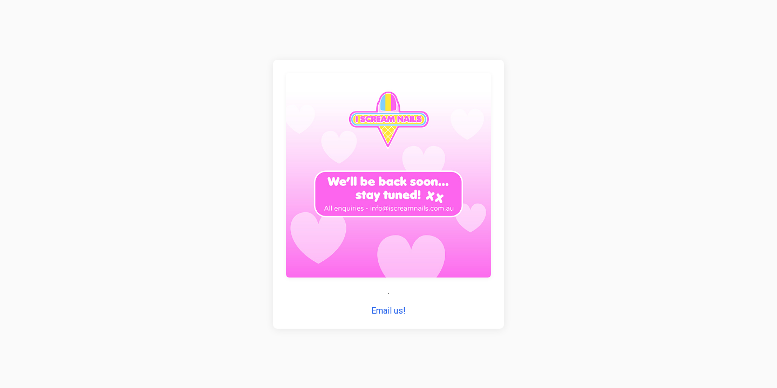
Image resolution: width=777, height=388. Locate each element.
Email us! (388, 311)
